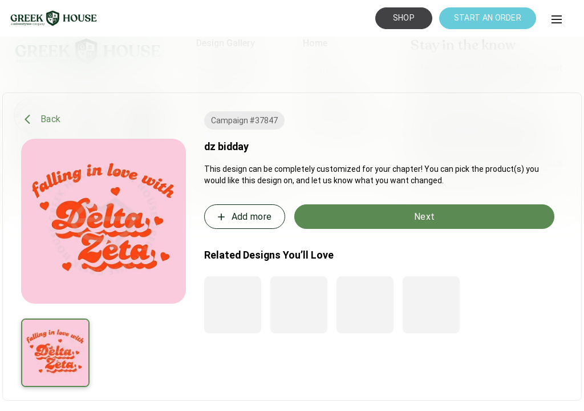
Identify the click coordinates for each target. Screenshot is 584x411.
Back (42, 119)
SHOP (404, 17)
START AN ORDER (487, 17)
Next (424, 216)
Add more (243, 217)
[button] (556, 19)
